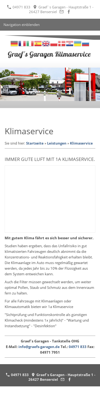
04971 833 (18, 7)
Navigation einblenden (21, 24)
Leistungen (56, 143)
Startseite (35, 143)
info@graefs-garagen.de (39, 346)
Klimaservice (81, 143)
